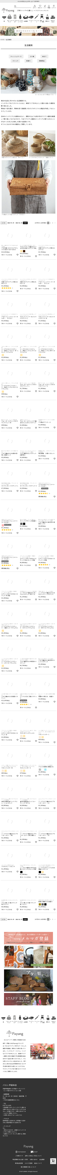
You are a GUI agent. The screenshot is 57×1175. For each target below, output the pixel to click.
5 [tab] (30, 37)
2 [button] (50, 223)
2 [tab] (26, 37)
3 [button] (52, 223)
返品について (38, 1163)
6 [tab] (31, 37)
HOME (2, 39)
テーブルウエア (15, 21)
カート (45, 6)
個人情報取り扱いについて (28, 1167)
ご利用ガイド (19, 1156)
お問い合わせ (33, 1159)
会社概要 (41, 1159)
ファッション (36, 21)
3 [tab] (27, 37)
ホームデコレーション (20, 21)
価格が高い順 (19, 223)
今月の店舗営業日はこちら (11, 1100)
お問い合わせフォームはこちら (13, 1115)
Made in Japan (53, 21)
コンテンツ (54, 6)
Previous (2, 32)
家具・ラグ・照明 (42, 21)
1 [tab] (25, 37)
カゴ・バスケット (9, 21)
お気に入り (40, 6)
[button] (55, 223)
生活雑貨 (26, 21)
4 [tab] (29, 37)
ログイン (35, 6)
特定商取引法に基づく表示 (20, 1159)
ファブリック (31, 21)
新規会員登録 (19, 1163)
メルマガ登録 (28, 1163)
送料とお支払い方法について (33, 1156)
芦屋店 (49, 6)
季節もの (47, 21)
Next (55, 32)
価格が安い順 (11, 223)
